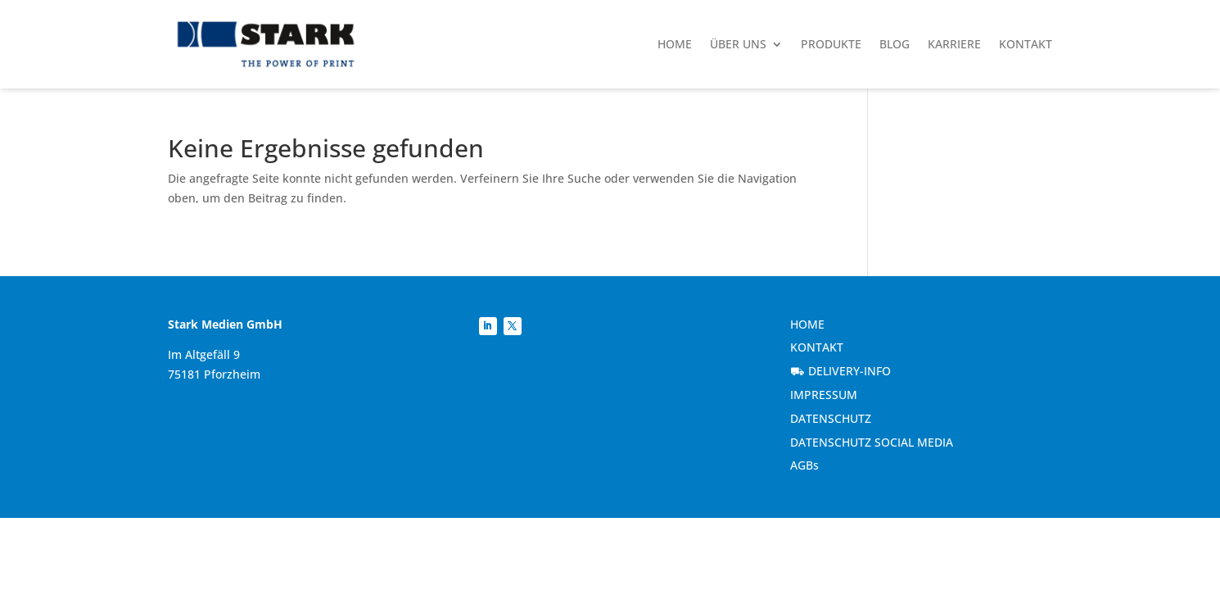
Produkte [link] (831, 44)
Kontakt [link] (1025, 44)
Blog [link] (894, 44)
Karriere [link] (954, 44)
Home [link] (674, 44)
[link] (266, 44)
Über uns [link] (738, 44)
